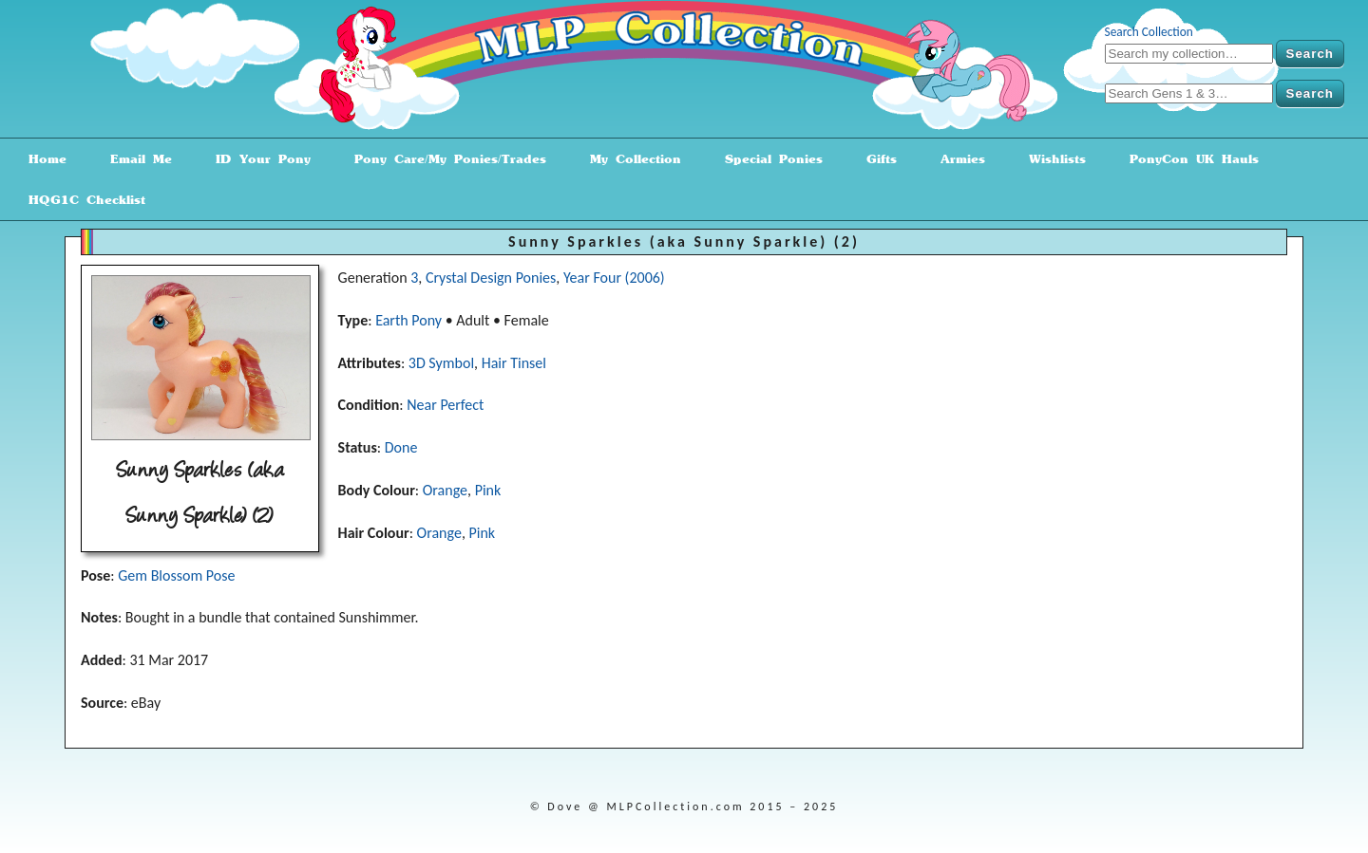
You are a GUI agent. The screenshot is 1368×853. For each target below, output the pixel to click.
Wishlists (1051, 159)
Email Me (134, 159)
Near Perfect (445, 405)
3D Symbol (441, 363)
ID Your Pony (256, 159)
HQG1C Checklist (80, 200)
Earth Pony (408, 320)
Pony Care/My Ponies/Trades (443, 159)
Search (1310, 53)
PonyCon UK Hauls (1187, 159)
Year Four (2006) (614, 278)
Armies (956, 159)
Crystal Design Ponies (491, 278)
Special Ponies (767, 159)
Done (401, 447)
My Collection (629, 159)
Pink (488, 490)
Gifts (875, 159)
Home (40, 159)
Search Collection (1149, 32)
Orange (445, 490)
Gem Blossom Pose (176, 575)
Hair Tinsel (514, 363)
